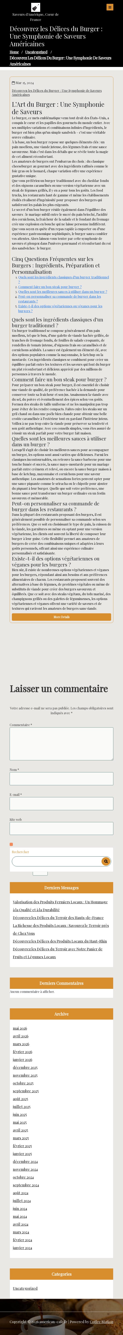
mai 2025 (20, 1122)
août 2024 (20, 1192)
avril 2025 (20, 1130)
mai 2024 (20, 1216)
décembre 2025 (25, 1067)
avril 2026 (20, 1036)
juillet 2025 (21, 1106)
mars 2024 (21, 1232)
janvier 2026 (22, 1059)
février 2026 (22, 1051)
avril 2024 (20, 1224)
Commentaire (21, 794)
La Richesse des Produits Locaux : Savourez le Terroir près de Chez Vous (61, 929)
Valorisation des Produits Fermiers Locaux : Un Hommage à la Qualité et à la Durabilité (60, 906)
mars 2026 (21, 1044)
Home (14, 52)
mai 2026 (20, 1028)
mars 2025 (21, 1138)
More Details (62, 617)
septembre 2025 (26, 1091)
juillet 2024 (22, 1200)
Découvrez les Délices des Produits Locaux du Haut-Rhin (60, 941)
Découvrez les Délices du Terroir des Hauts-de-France (58, 917)
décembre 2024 (25, 1161)
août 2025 (20, 1098)
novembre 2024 (25, 1169)
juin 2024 (20, 1208)
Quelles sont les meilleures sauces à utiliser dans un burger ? (62, 291)
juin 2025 (20, 1114)
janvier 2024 (22, 1247)
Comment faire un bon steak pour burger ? (50, 287)
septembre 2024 (26, 1185)
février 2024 (22, 1240)
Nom (14, 839)
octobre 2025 (23, 1083)
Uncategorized (36, 52)
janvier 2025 (22, 1153)
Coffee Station (101, 1321)
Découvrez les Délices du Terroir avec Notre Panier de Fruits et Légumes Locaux (57, 953)
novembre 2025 (25, 1075)
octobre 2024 (23, 1177)
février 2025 (22, 1145)
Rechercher (20, 852)
